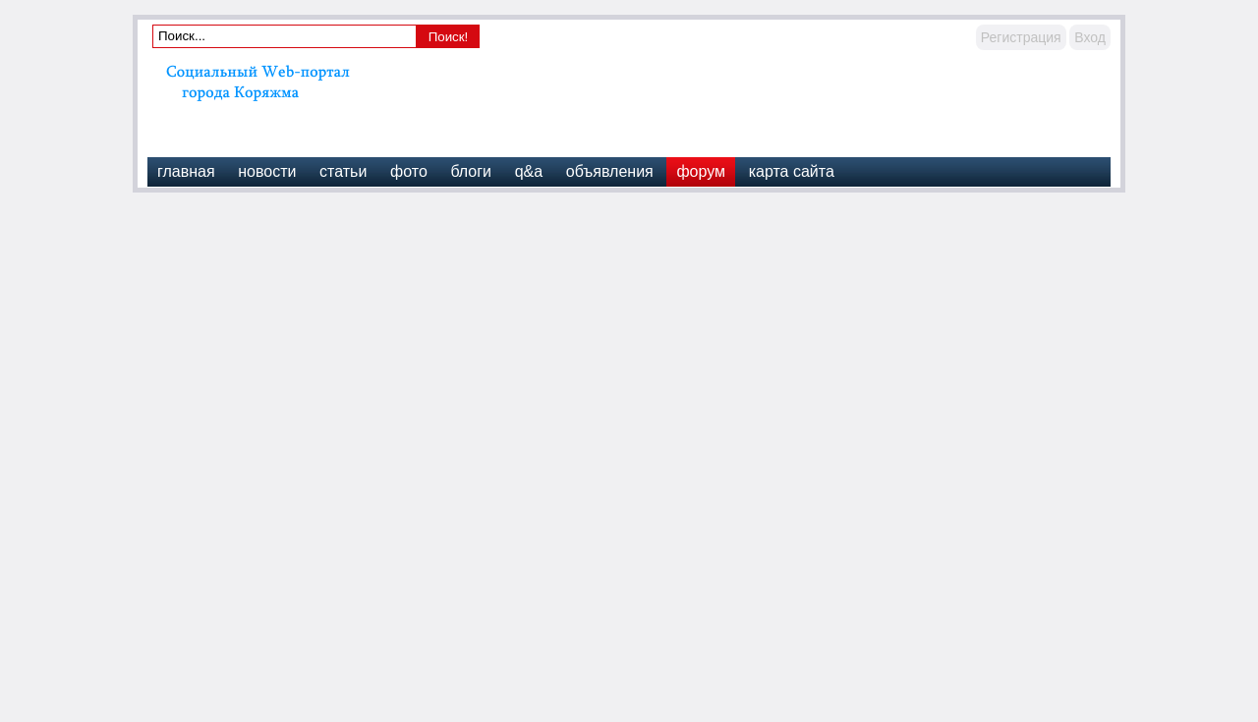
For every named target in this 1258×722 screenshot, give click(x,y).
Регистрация (1021, 37)
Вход (1090, 37)
